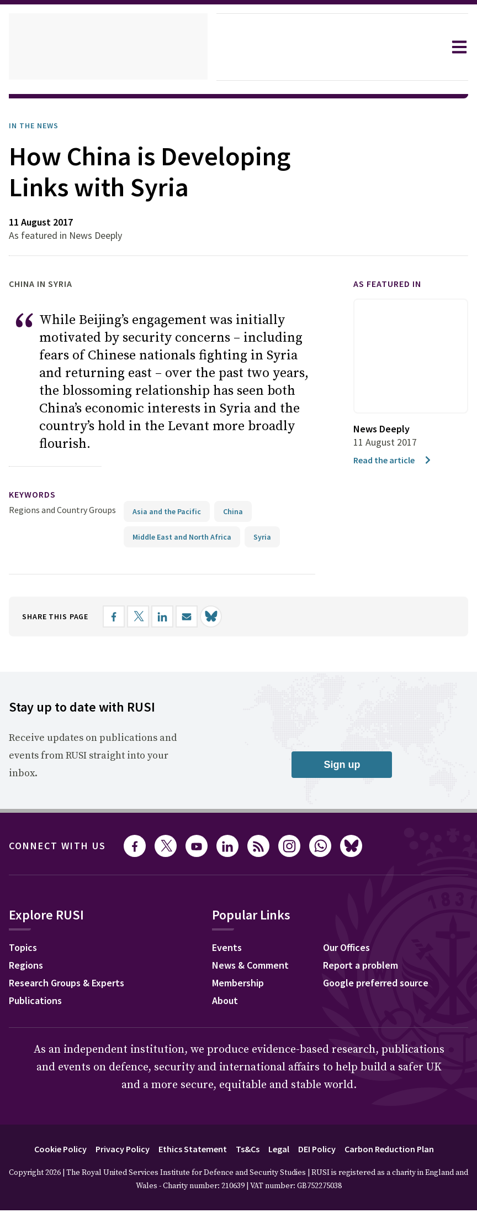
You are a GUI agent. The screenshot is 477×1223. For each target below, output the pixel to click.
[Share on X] (150, 629)
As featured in (393, 315)
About (232, 1014)
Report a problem (369, 979)
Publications (38, 1014)
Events (234, 961)
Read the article (395, 490)
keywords (37, 508)
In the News (37, 125)
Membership (247, 996)
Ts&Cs (247, 1161)
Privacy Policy (114, 1161)
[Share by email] (198, 629)
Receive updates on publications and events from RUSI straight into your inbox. (90, 768)
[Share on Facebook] (125, 629)
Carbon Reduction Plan (402, 1161)
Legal (281, 1161)
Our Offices (355, 961)
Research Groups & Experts (75, 996)
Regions (28, 979)
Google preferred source (386, 996)
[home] (108, 47)
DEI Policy (322, 1161)
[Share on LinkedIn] (174, 629)
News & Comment (260, 979)
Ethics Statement (189, 1161)
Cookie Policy (46, 1161)
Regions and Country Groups (64, 522)
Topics (24, 961)
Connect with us (64, 858)
